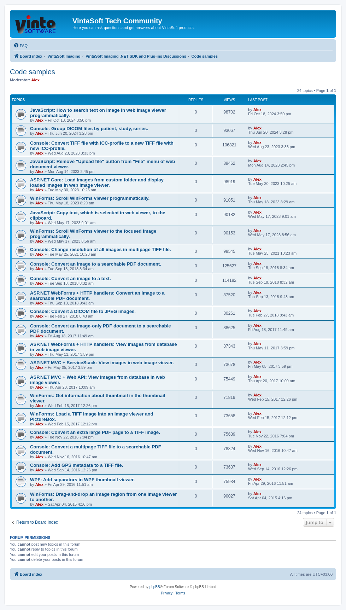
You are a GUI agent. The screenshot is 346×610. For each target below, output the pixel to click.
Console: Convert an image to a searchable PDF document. (95, 264)
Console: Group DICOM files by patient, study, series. (89, 128)
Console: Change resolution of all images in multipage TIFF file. (100, 249)
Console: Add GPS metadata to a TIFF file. (76, 465)
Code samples (32, 72)
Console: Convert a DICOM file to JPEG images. (83, 311)
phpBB (154, 587)
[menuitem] (20, 45)
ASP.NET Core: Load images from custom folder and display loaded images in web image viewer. (97, 182)
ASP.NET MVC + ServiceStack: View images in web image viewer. (102, 362)
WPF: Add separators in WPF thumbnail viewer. (82, 479)
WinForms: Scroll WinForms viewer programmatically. (89, 198)
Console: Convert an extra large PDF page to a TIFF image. (95, 432)
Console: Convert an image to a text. (70, 278)
